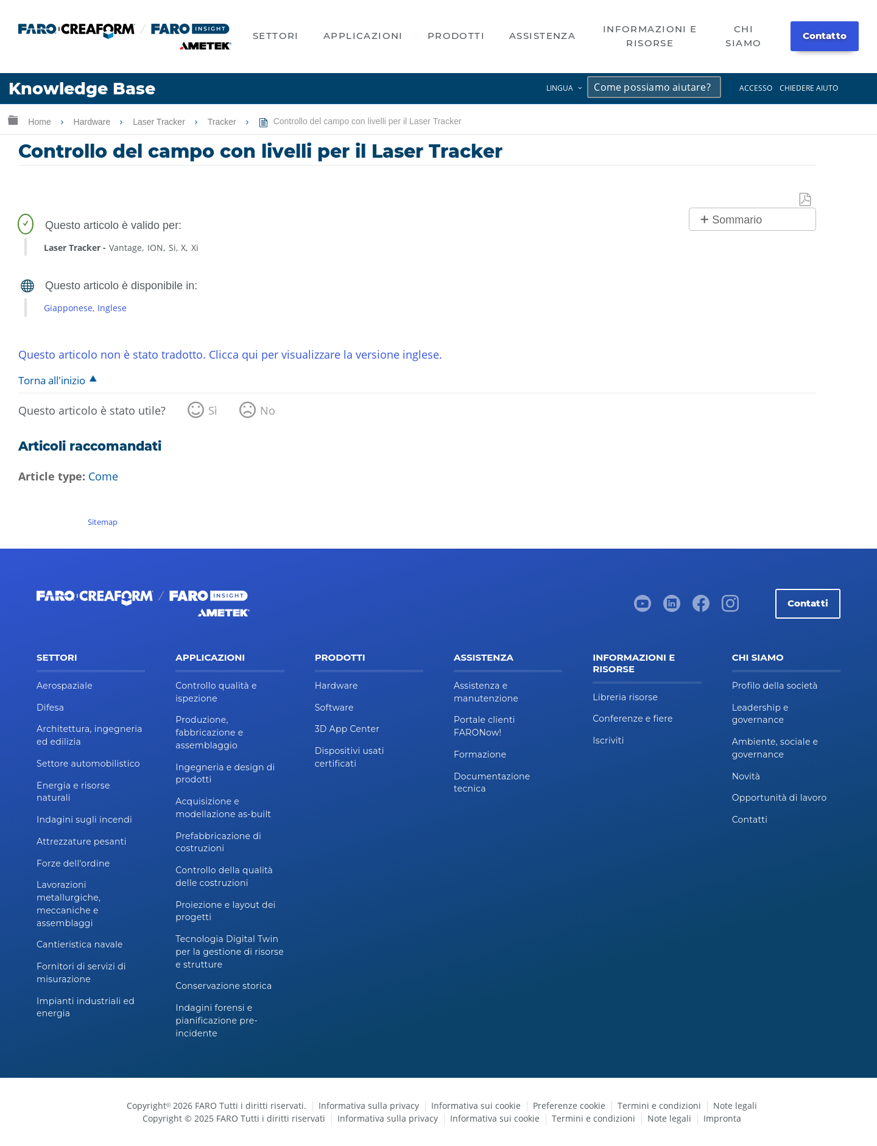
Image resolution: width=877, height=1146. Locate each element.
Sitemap (103, 521)
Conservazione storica (223, 985)
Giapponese (68, 308)
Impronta (722, 1118)
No (267, 410)
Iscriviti (608, 740)
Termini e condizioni (659, 1105)
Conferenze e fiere (632, 718)
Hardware (93, 122)
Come (103, 476)
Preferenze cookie (569, 1105)
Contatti (807, 603)
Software (334, 707)
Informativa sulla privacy (369, 1105)
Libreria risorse (625, 697)
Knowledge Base (82, 89)
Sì (212, 410)
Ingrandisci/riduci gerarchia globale (13, 119)
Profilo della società (775, 685)
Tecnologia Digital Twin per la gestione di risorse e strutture (229, 951)
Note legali (735, 1105)
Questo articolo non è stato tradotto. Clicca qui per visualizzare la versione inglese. (230, 354)
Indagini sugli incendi (84, 819)
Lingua (559, 88)
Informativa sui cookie (476, 1105)
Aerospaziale (65, 685)
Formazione (480, 754)
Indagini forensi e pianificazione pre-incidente (216, 1020)
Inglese (112, 308)
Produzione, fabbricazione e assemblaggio (209, 732)
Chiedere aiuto (809, 88)
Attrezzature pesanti (82, 841)
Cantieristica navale (80, 944)
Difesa (50, 707)
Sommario (737, 220)
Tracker (223, 122)
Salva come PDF (805, 200)
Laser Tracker (160, 122)
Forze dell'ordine (73, 863)
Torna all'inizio (51, 380)
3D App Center (347, 728)
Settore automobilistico (88, 763)
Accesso (755, 88)
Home (40, 122)
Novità (746, 776)
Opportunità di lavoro (779, 797)
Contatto (825, 35)
